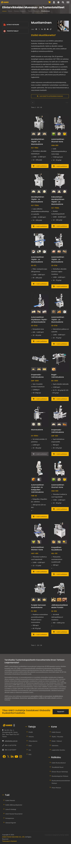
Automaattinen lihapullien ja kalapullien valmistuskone (37, 488)
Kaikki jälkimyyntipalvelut (13, 805)
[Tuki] (54, 2)
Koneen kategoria (20, 11)
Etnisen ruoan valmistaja (60, 771)
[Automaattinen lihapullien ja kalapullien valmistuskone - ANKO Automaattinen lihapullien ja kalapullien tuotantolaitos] (40, 470)
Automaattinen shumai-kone (57, 140)
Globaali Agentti (10, 823)
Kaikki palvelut (10, 800)
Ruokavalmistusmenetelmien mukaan (61, 782)
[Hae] (63, 2)
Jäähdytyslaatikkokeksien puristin (59, 606)
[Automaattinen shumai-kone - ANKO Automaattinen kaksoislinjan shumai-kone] (60, 470)
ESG (30, 754)
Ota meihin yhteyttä (50, 698)
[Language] (58, 2)
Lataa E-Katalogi (11, 25)
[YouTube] (16, 756)
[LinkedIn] (42, 29)
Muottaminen (45, 11)
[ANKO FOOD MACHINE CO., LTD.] (12, 725)
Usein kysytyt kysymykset (13, 814)
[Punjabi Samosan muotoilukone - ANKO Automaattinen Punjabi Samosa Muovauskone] (40, 590)
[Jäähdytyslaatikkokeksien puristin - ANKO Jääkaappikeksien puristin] (60, 590)
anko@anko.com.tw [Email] (11, 741)
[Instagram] (20, 756)
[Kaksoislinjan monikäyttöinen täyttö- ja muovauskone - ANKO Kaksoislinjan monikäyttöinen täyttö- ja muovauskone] (60, 182)
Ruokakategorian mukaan (60, 776)
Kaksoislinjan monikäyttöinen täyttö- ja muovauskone (57, 200)
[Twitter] (39, 29)
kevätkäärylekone (58, 696)
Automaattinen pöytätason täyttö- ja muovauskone (39, 319)
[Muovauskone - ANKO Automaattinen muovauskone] (40, 415)
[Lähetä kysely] (49, 2)
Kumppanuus (9, 818)
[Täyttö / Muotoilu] (32, 102)
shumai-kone (23, 698)
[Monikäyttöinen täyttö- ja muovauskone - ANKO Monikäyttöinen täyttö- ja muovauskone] (40, 125)
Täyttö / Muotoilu (33, 11)
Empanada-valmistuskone (37, 375)
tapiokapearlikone (33, 698)
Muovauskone (37, 429)
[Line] (45, 29)
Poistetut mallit (10, 31)
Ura (30, 750)
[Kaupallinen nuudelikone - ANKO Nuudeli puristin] (60, 533)
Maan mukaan (56, 787)
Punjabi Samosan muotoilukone (38, 606)
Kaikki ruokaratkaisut (59, 763)
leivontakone (15, 698)
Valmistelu (55, 745)
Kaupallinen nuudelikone (56, 548)
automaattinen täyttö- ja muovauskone (42, 696)
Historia (31, 736)
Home (10, 11)
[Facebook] (36, 29)
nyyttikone (42, 698)
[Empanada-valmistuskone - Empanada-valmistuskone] (40, 360)
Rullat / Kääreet (57, 741)
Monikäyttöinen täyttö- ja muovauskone (37, 141)
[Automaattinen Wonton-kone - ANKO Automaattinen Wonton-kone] (40, 533)
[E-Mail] (47, 29)
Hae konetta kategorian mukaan (50, 96)
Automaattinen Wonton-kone (37, 548)
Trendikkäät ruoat (57, 767)
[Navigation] (68, 2)
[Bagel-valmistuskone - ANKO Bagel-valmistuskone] (60, 360)
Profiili (31, 732)
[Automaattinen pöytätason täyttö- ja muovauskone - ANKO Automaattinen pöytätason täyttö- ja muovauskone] (40, 303)
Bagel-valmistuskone (57, 375)
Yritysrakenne (33, 741)
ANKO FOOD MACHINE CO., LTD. (13, 837)
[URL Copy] (50, 29)
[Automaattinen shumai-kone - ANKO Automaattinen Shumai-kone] (60, 125)
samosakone (8, 698)
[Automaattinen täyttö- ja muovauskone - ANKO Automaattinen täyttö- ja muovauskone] (40, 242)
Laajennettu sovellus (58, 750)
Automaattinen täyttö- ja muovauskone (37, 259)
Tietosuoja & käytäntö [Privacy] (9, 841)
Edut (30, 745)
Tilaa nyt (60, 711)
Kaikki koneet (56, 732)
